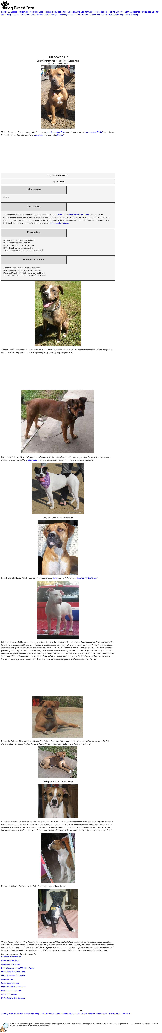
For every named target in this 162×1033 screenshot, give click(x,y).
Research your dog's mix (55, 12)
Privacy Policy (101, 1014)
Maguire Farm (74, 1014)
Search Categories (132, 12)
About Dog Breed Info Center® (12, 1014)
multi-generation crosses (59, 223)
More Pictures (82, 15)
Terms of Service (114, 1014)
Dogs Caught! (13, 15)
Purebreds (23, 12)
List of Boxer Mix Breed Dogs (13, 972)
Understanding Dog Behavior (80, 12)
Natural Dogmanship (31, 1014)
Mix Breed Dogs (36, 12)
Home (3, 12)
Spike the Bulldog (116, 15)
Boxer (59, 215)
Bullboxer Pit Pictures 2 (10, 964)
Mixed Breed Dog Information (13, 975)
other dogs (32, 460)
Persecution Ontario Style (11, 991)
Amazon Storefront (88, 1014)
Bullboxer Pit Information (11, 957)
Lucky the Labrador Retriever (13, 987)
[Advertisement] (69, 32)
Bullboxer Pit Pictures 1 (10, 961)
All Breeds (12, 12)
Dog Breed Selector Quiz (58, 175)
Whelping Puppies (67, 15)
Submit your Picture (98, 15)
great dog (39, 135)
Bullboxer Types (7, 979)
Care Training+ (51, 15)
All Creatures (37, 15)
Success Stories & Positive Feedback (54, 1014)
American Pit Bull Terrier (79, 215)
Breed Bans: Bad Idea (10, 983)
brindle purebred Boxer (56, 132)
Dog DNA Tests (58, 182)
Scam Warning (132, 15)
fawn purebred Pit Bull (93, 132)
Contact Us (126, 1014)
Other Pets (25, 15)
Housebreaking (100, 12)
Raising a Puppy (115, 12)
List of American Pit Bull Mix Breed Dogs (17, 968)
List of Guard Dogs (9, 994)
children (59, 135)
